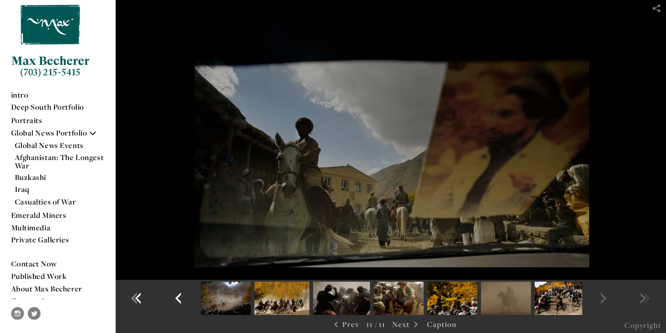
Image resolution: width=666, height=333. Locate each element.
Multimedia (31, 227)
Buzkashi (31, 177)
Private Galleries (40, 239)
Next (406, 325)
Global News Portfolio (54, 133)
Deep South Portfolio (52, 107)
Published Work (39, 276)
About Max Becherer (46, 289)
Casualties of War (50, 202)
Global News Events (49, 145)
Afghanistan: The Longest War (59, 161)
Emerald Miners (39, 215)
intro (20, 95)
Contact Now (34, 264)
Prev (345, 325)
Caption (441, 324)
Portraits (27, 120)
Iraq (27, 189)
